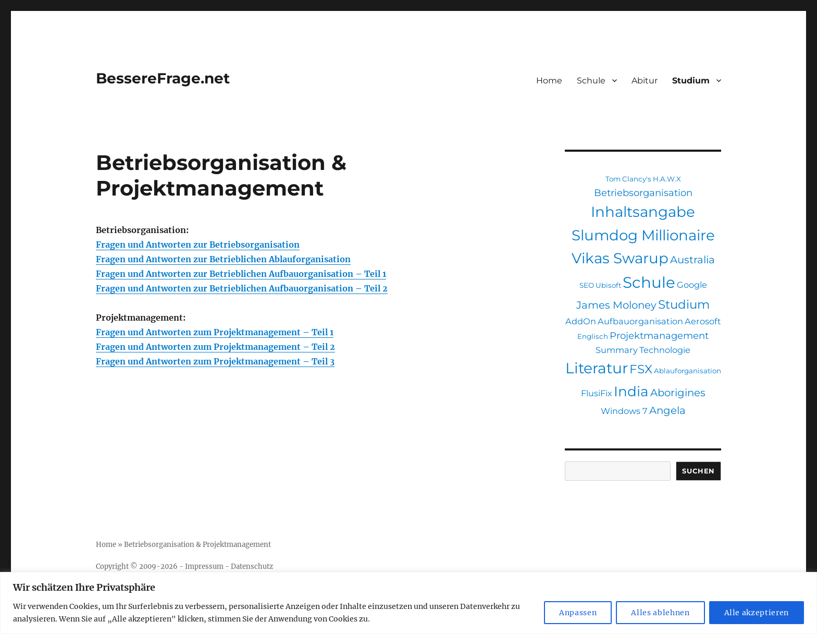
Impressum (204, 566)
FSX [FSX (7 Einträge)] (640, 369)
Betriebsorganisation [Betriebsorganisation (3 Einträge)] (643, 193)
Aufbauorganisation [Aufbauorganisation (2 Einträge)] (640, 321)
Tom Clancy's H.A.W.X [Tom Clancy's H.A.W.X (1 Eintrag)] (643, 179)
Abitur (645, 81)
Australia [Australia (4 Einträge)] (692, 259)
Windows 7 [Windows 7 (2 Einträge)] (624, 411)
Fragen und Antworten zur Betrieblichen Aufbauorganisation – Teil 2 (242, 288)
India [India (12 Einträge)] (631, 391)
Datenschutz (252, 566)
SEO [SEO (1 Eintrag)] (586, 285)
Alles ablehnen (660, 612)
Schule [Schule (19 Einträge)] (649, 282)
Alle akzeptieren (756, 612)
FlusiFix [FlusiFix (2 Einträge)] (596, 393)
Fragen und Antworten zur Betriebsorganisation (198, 244)
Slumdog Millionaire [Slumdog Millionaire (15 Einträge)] (643, 235)
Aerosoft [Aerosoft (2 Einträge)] (703, 321)
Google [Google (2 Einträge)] (692, 284)
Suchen (698, 471)
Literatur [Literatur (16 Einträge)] (596, 368)
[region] (408, 603)
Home (549, 81)
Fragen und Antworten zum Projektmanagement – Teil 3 (215, 361)
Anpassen (578, 612)
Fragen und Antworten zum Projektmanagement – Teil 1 (214, 332)
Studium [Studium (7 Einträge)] (684, 304)
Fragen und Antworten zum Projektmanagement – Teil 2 (215, 347)
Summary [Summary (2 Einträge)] (617, 350)
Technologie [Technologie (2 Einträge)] (664, 350)
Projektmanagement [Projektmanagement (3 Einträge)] (659, 336)
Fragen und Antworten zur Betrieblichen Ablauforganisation (223, 259)
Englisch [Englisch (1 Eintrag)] (592, 336)
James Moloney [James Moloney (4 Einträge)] (616, 305)
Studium (691, 81)
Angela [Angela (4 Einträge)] (667, 410)
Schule (591, 81)
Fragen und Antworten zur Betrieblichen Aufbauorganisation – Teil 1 (241, 274)
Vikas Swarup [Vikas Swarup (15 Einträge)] (620, 258)
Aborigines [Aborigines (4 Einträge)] (677, 392)
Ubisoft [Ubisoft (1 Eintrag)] (608, 285)
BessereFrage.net (163, 78)
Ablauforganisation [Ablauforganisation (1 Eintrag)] (687, 371)
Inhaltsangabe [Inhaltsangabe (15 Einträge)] (643, 212)
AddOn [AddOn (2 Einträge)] (580, 321)
